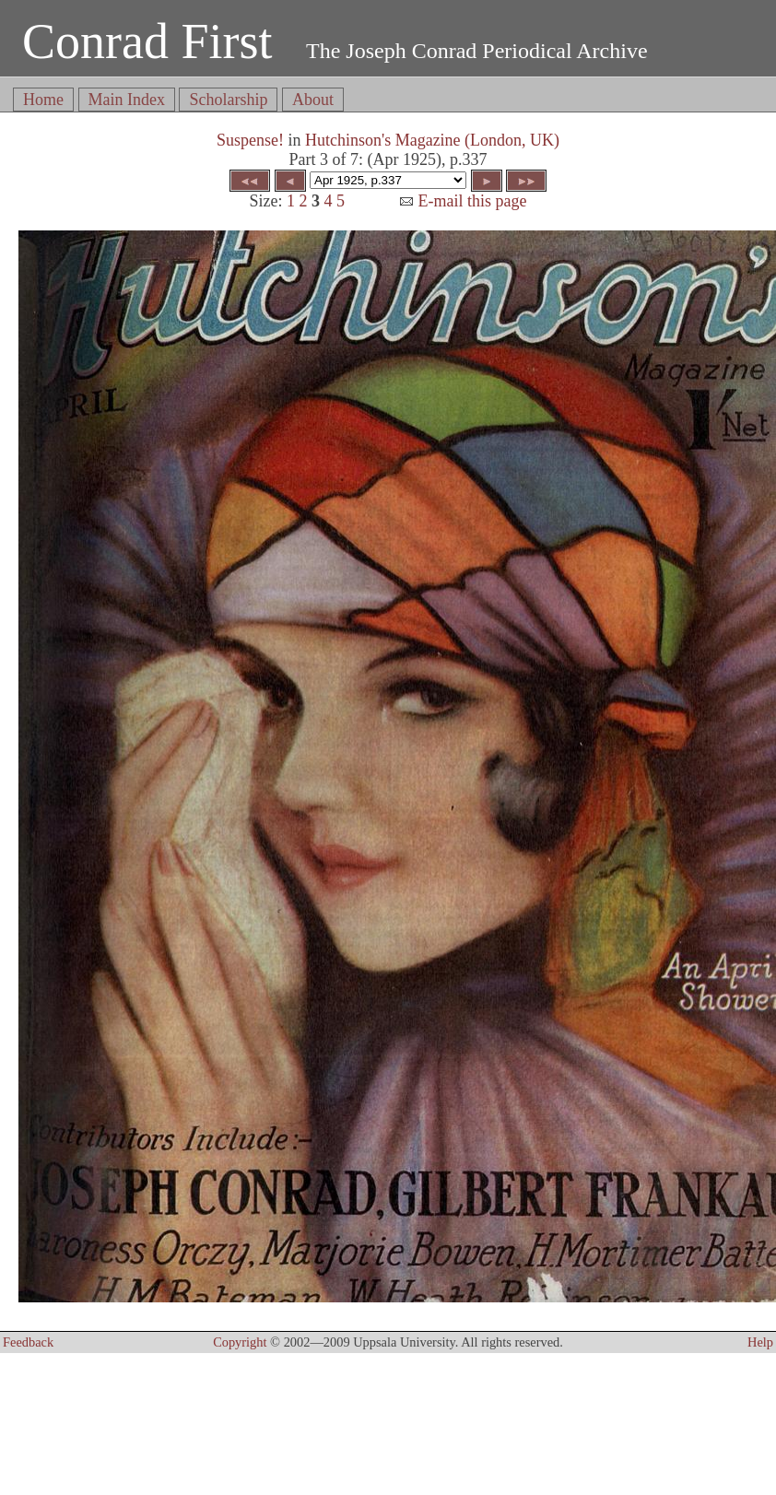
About (313, 99)
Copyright (239, 1342)
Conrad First (147, 41)
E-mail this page (462, 201)
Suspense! (250, 140)
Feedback (28, 1342)
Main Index (126, 99)
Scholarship (228, 99)
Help (760, 1342)
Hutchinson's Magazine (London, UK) (432, 140)
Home (43, 99)
